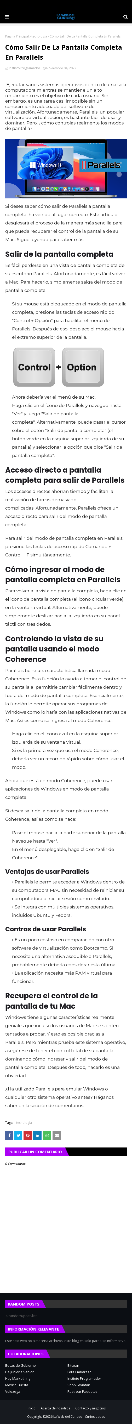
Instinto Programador (84, 1378)
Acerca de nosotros (55, 1408)
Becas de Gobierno (20, 1365)
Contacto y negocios (90, 1408)
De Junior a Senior (19, 1372)
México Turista (16, 1385)
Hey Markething (17, 1378)
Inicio (32, 1408)
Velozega (12, 1391)
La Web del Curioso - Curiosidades (79, 1416)
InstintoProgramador (24, 68)
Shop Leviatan (78, 1385)
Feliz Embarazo (79, 1372)
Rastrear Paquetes (82, 1391)
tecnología (39, 36)
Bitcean (73, 1365)
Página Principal (17, 36)
